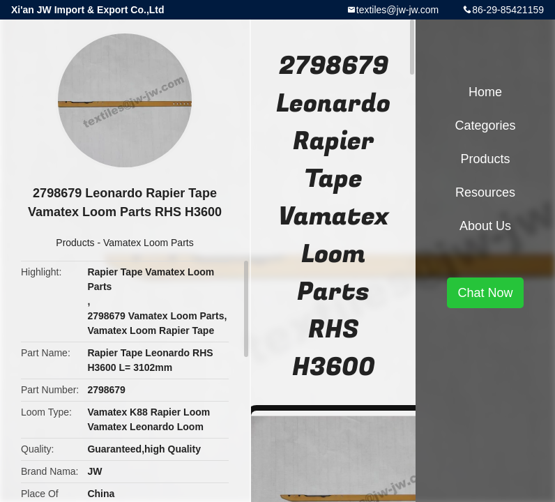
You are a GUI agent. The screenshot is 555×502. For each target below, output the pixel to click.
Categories (485, 125)
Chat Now (484, 293)
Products (75, 242)
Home (485, 92)
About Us (485, 226)
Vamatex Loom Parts (148, 242)
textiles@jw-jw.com (397, 9)
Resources (485, 192)
